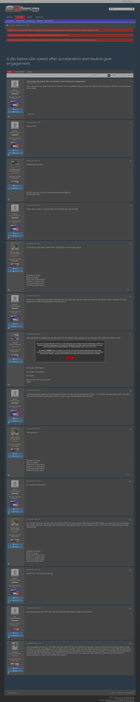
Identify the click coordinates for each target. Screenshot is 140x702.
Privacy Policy (92, 347)
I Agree (70, 358)
